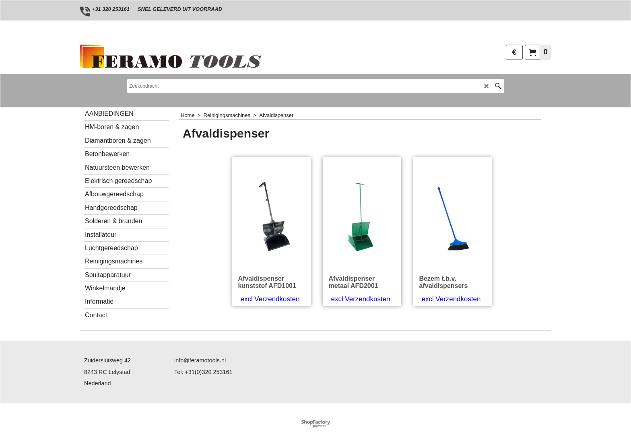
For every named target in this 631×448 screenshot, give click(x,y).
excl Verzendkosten (270, 299)
